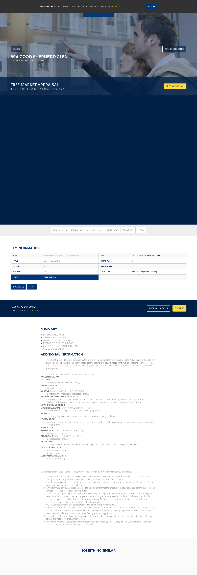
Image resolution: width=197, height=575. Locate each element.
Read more (116, 6)
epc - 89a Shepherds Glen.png (144, 271)
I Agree (151, 6)
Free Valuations (158, 308)
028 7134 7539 (31, 310)
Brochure (18, 287)
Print (32, 287)
